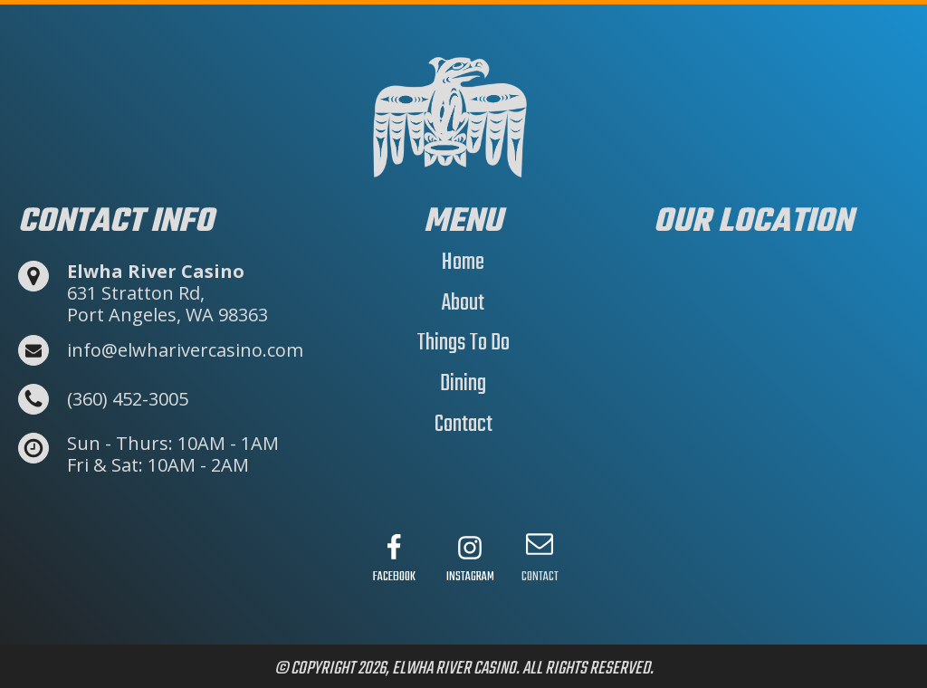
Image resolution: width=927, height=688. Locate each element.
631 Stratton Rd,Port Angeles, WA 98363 (167, 293)
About (463, 303)
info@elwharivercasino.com (185, 350)
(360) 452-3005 (127, 399)
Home (463, 262)
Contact (463, 424)
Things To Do (463, 343)
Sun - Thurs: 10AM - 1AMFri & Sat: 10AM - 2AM (173, 454)
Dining (463, 384)
